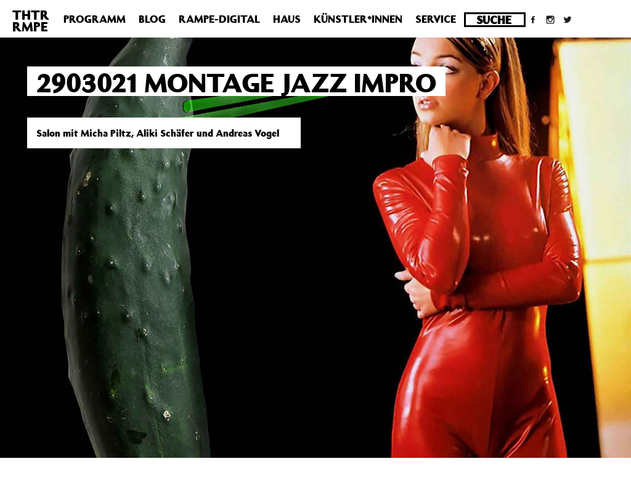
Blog (152, 19)
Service (435, 19)
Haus (287, 19)
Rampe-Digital (219, 19)
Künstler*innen (358, 19)
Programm (94, 19)
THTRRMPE (30, 20)
